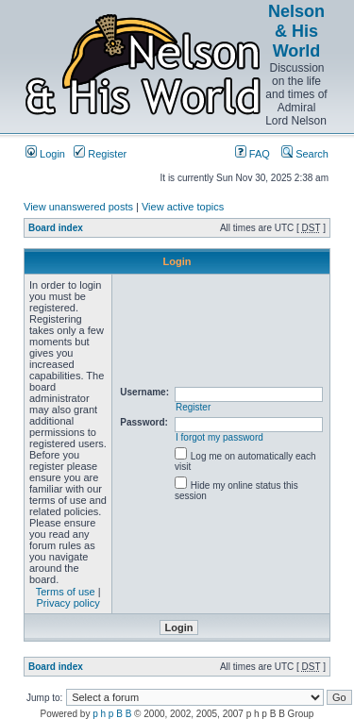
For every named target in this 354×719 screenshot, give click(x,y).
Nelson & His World (296, 31)
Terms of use (65, 591)
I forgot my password (219, 437)
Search (305, 153)
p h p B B (112, 714)
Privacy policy (68, 603)
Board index (55, 228)
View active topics (183, 206)
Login (45, 153)
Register (100, 153)
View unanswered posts (78, 206)
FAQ (252, 153)
